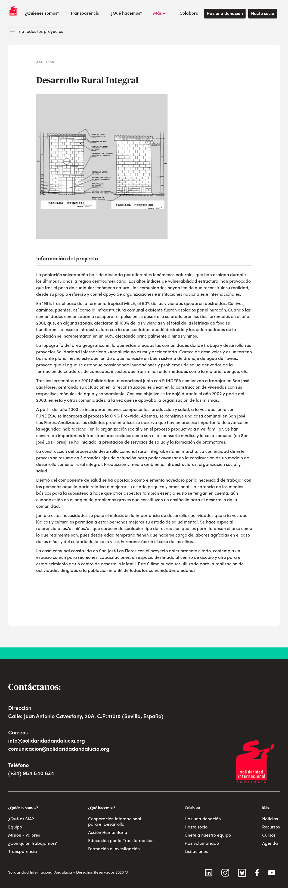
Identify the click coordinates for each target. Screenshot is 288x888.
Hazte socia (262, 14)
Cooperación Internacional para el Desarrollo (114, 822)
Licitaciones (196, 852)
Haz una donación (225, 14)
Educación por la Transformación (121, 841)
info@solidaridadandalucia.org (46, 741)
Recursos (271, 827)
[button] (42, 13)
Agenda (270, 844)
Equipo (15, 827)
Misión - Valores (24, 835)
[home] (14, 11)
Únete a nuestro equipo (208, 835)
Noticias (270, 819)
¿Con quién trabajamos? (32, 844)
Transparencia (85, 13)
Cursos (268, 835)
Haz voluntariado (202, 844)
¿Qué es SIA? (21, 819)
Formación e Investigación (114, 849)
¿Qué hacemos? (126, 13)
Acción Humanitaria (107, 833)
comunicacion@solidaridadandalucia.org (58, 749)
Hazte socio (196, 827)
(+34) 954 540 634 (31, 774)
